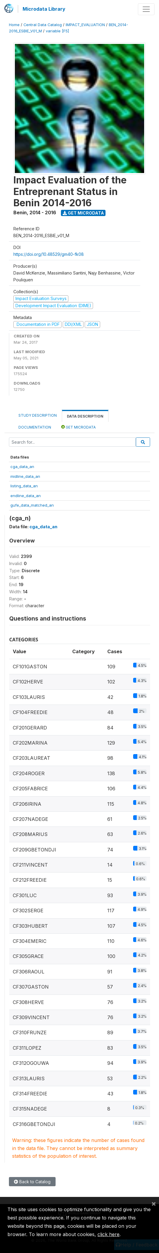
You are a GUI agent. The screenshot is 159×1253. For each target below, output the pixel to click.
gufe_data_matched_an (32, 505)
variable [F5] (57, 31)
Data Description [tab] (85, 416)
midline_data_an (25, 476)
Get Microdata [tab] (78, 426)
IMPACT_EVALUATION (85, 25)
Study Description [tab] (37, 415)
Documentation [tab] (34, 427)
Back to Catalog (32, 1181)
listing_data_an (24, 485)
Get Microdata (83, 212)
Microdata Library (44, 9)
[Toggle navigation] (146, 9)
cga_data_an (22, 466)
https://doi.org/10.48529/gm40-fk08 (48, 254)
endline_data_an (25, 495)
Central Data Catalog (42, 25)
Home (14, 25)
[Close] (153, 1203)
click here (108, 1234)
